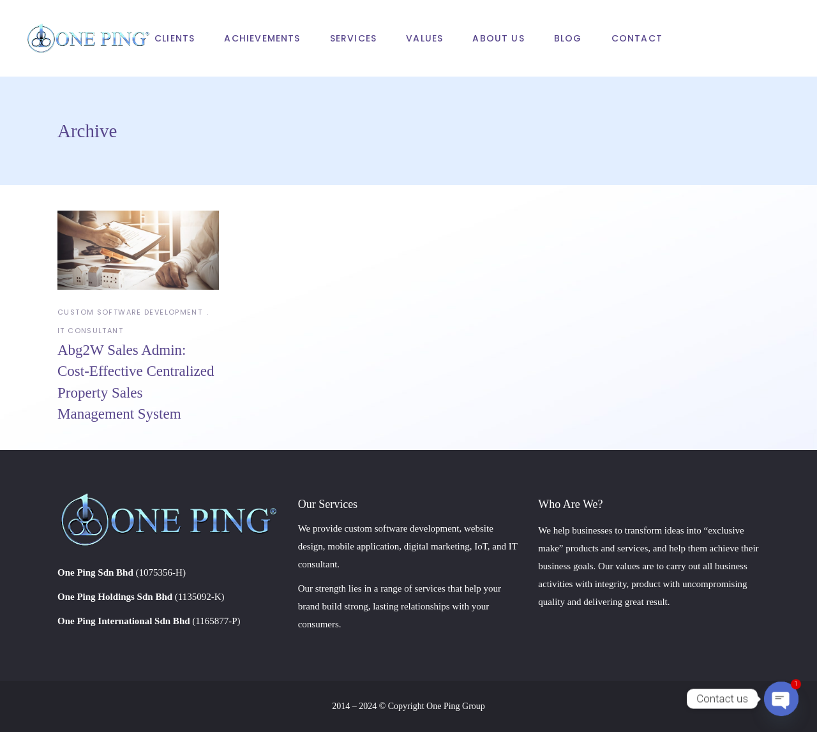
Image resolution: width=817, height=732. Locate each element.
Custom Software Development (129, 312)
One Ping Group (455, 706)
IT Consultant (90, 330)
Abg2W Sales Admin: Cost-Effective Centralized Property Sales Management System (135, 382)
